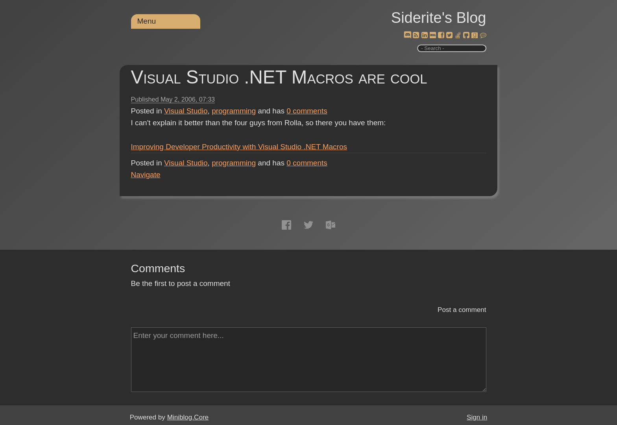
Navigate (146, 175)
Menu (146, 21)
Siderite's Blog (438, 17)
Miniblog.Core (188, 417)
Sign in (477, 417)
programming (234, 111)
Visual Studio (186, 111)
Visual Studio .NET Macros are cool (279, 77)
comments (306, 111)
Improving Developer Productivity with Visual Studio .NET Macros (239, 147)
